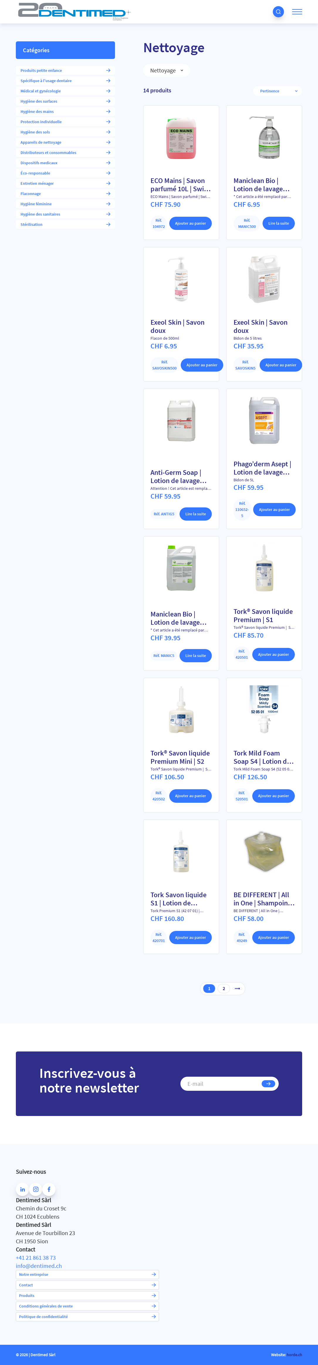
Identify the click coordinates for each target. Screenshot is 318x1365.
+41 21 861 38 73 (36, 1257)
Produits (87, 1295)
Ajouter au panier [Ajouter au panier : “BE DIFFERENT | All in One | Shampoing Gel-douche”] (273, 937)
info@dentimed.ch (39, 1265)
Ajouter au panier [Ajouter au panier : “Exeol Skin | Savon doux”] (202, 365)
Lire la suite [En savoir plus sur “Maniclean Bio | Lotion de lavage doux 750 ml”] (278, 223)
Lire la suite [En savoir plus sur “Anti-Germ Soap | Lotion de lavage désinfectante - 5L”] (195, 513)
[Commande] (275, 91)
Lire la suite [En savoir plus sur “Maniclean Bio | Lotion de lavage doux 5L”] (195, 655)
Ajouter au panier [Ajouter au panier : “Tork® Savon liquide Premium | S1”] (273, 654)
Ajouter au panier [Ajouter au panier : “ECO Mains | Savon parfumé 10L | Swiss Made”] (190, 223)
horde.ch (294, 1354)
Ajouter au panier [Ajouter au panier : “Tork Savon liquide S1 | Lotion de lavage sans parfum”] (190, 937)
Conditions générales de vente (87, 1306)
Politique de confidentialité (87, 1316)
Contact (87, 1285)
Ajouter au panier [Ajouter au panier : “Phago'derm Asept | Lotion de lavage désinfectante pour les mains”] (274, 509)
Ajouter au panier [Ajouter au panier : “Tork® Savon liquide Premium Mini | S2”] (190, 795)
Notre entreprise (87, 1274)
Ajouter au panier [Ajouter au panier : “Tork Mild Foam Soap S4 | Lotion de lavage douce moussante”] (273, 795)
